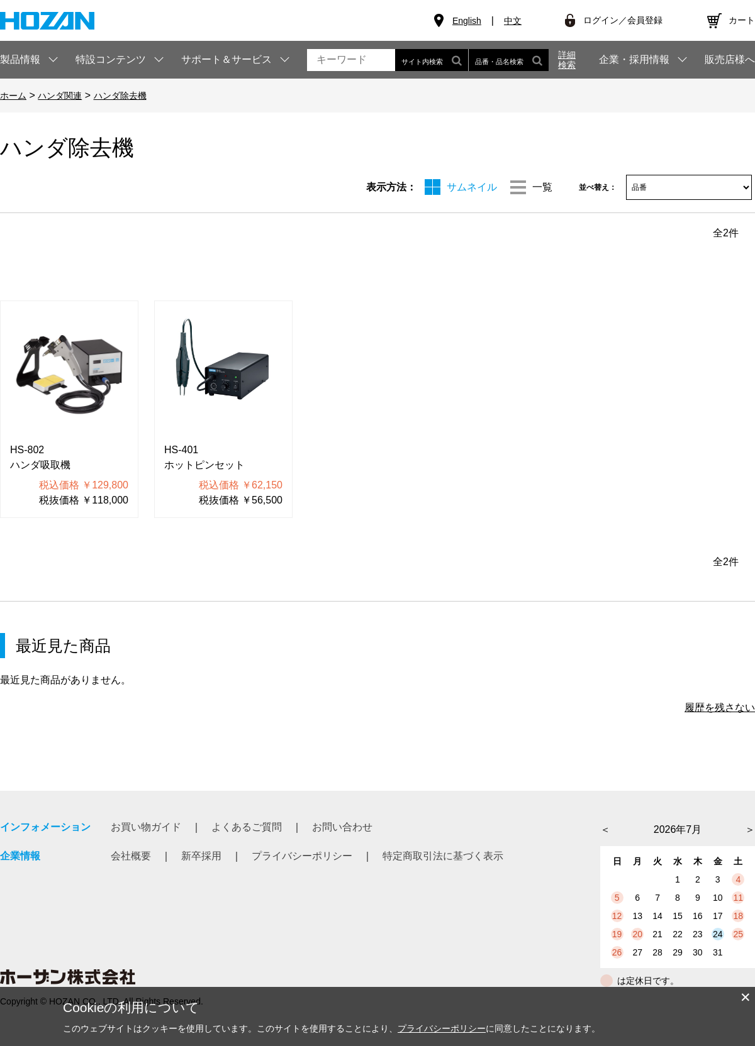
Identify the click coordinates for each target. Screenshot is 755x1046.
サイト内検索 (431, 60)
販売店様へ (730, 60)
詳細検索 (567, 60)
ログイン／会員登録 (623, 20)
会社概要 (131, 856)
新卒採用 (201, 856)
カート (742, 20)
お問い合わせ (342, 827)
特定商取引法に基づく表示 (443, 856)
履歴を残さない (720, 707)
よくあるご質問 (246, 827)
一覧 (542, 187)
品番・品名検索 (508, 60)
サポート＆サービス (226, 59)
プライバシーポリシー (302, 856)
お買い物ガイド (146, 827)
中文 (513, 21)
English (466, 21)
